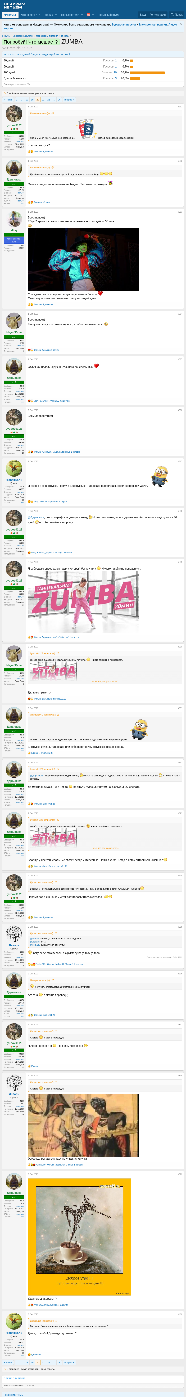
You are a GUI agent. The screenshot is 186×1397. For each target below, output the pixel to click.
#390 (180, 647)
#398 (180, 1075)
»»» (22, 203)
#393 (180, 813)
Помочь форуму (109, 14)
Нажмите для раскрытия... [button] (105, 681)
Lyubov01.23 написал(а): (43, 653)
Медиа (49, 14)
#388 (180, 511)
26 (59, 99)
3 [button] (110, 78)
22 (48, 99)
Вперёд (68, 99)
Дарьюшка (9, 47)
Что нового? (29, 14)
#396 (180, 974)
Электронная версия (153, 24)
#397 (180, 1024)
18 (27, 99)
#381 (180, 107)
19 (32, 99)
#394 (180, 875)
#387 (180, 461)
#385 (180, 359)
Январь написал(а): (40, 980)
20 (38, 99)
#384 (180, 314)
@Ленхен (35, 941)
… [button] (21, 99)
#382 (180, 161)
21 (43, 99)
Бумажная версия (124, 24)
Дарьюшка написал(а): (42, 882)
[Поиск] (176, 14)
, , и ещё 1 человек (57, 452)
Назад (9, 99)
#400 (180, 1314)
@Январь (35, 945)
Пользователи (70, 14)
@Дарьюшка (36, 517)
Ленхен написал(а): (40, 113)
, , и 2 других (52, 401)
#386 (180, 410)
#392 (180, 762)
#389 (180, 562)
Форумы (10, 14)
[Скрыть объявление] (180, 24)
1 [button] (110, 60)
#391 (180, 708)
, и (46, 350)
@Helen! (34, 938)
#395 (180, 927)
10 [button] (109, 72)
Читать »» (20, 141)
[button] (39, 15)
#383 (180, 212)
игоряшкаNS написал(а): (43, 714)
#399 (180, 1174)
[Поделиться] (175, 107)
